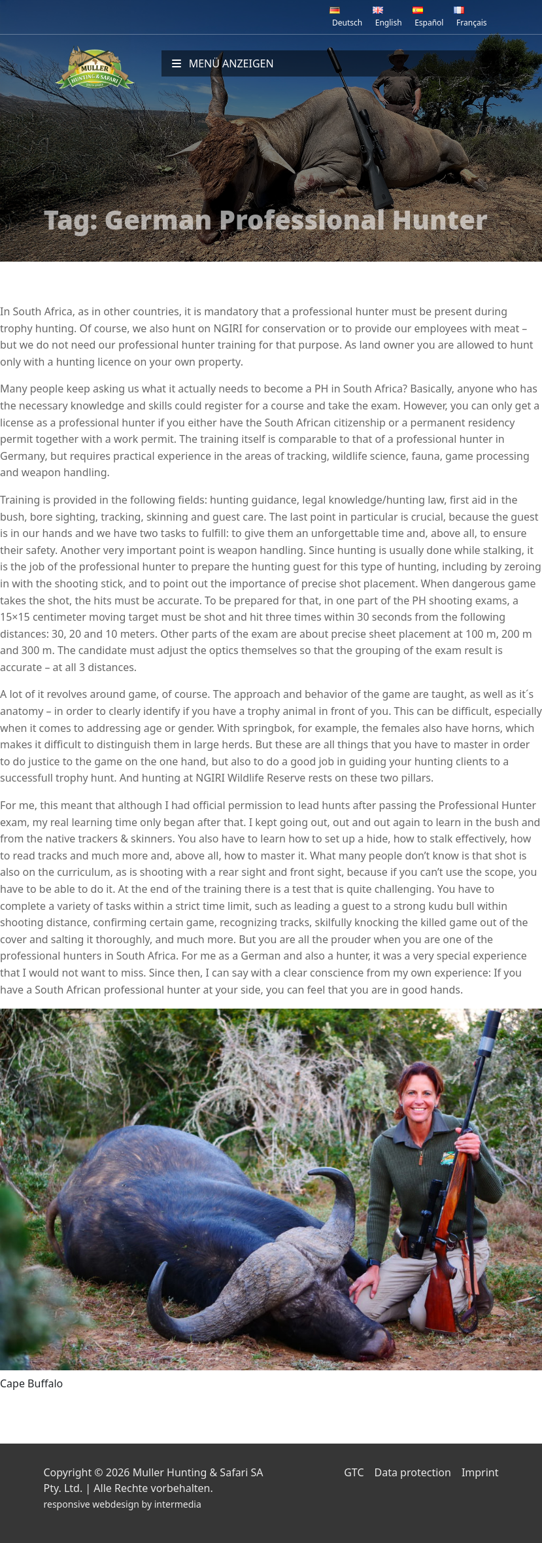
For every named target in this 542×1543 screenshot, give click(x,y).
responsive (67, 1504)
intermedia (177, 1504)
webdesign (115, 1504)
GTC (354, 1472)
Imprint (480, 1472)
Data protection (413, 1472)
